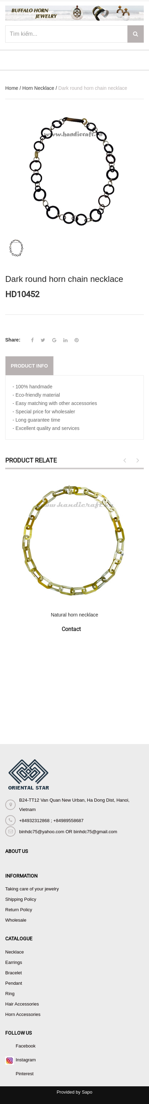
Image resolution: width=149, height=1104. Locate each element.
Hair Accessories (22, 1004)
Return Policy (18, 909)
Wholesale (15, 920)
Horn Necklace (38, 88)
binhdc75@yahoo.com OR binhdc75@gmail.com (68, 831)
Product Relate (31, 460)
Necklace (14, 952)
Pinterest (24, 1073)
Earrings (13, 962)
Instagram (26, 1059)
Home (11, 88)
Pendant (13, 983)
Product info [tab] (29, 366)
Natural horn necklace (74, 615)
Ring (10, 993)
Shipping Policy (20, 899)
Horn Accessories (22, 1014)
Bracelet (13, 972)
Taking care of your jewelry (32, 888)
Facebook (26, 1046)
